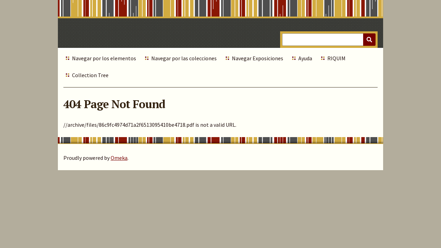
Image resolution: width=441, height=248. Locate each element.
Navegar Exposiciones (257, 58)
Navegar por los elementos (104, 58)
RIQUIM (336, 58)
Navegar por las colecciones (184, 58)
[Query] (329, 39)
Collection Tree (90, 75)
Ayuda (305, 58)
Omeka (119, 157)
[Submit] (369, 39)
